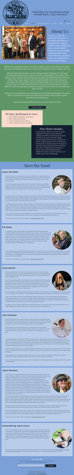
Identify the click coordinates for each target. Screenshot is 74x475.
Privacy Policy (32, 472)
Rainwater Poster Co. (42, 474)
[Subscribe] (50, 465)
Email (19, 463)
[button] (68, 21)
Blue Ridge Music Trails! (37, 218)
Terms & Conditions (40, 472)
